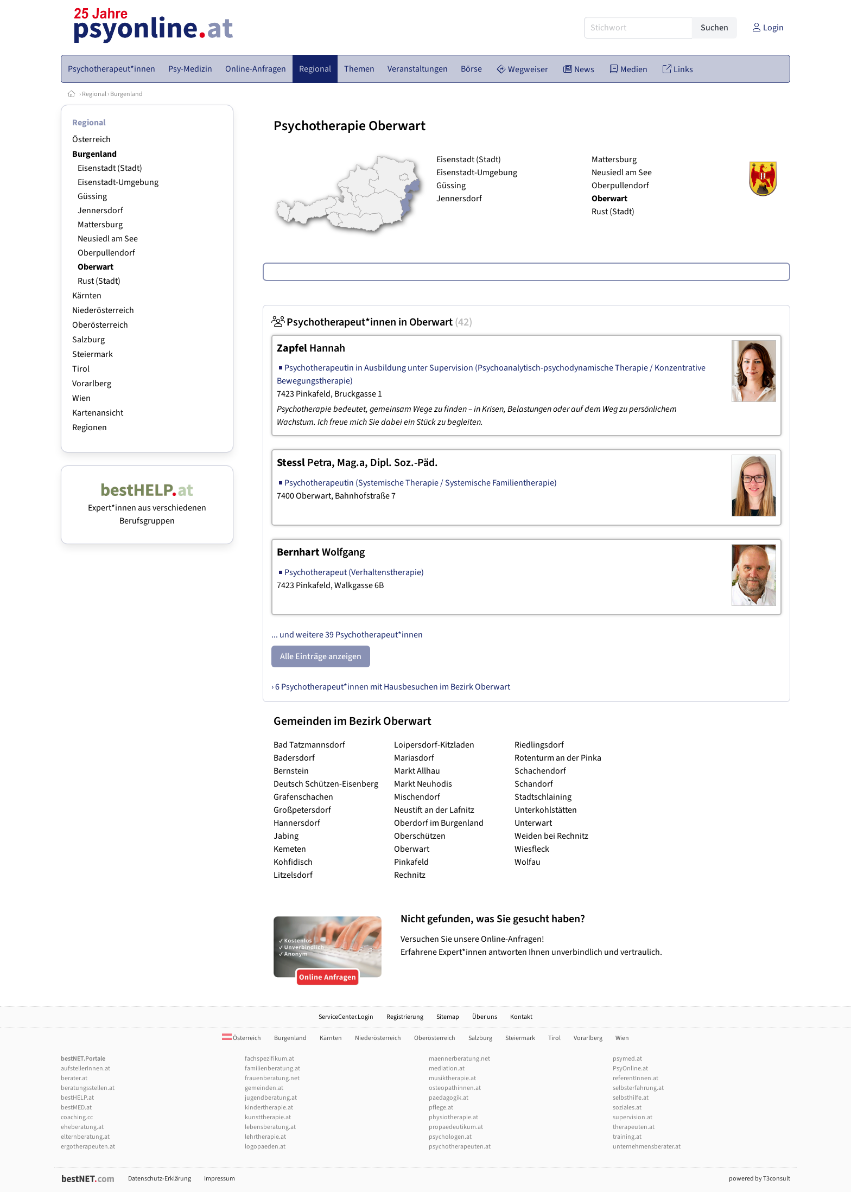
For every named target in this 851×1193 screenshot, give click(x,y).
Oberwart (95, 267)
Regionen (89, 427)
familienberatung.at (272, 1068)
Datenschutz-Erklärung (159, 1178)
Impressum (219, 1178)
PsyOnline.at (630, 1068)
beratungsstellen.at (88, 1088)
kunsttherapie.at (268, 1117)
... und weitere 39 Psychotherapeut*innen (347, 635)
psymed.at (627, 1058)
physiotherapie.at (453, 1117)
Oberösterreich (100, 325)
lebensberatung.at (270, 1127)
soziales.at (627, 1107)
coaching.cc (77, 1117)
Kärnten (86, 296)
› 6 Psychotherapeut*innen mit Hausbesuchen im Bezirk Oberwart (390, 687)
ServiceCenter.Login (346, 1017)
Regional (94, 94)
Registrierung (404, 1017)
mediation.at (447, 1068)
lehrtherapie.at (265, 1136)
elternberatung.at (85, 1136)
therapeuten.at (634, 1127)
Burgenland (126, 94)
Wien (81, 398)
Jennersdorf (100, 210)
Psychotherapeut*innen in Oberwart (371, 322)
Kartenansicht (97, 413)
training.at (627, 1136)
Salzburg (88, 340)
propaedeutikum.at (456, 1127)
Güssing (92, 196)
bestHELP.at (77, 1097)
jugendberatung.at (271, 1097)
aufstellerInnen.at (85, 1068)
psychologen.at (450, 1136)
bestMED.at (76, 1107)
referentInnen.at (635, 1078)
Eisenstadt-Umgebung (118, 182)
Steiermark (92, 354)
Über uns (484, 1017)
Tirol (81, 369)
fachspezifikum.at (269, 1058)
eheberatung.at (82, 1127)
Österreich (91, 139)
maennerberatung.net (459, 1058)
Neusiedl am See (108, 239)
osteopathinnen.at (455, 1088)
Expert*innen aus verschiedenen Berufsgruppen (147, 508)
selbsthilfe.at (631, 1097)
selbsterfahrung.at (638, 1088)
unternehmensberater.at (647, 1146)
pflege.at (441, 1107)
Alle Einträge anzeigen (320, 656)
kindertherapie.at (269, 1107)
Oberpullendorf (106, 253)
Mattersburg (100, 225)
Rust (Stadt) (99, 281)
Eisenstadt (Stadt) (110, 168)
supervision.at (632, 1117)
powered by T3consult (759, 1178)
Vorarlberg (91, 384)
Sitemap (447, 1017)
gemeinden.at (264, 1088)
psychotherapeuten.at (460, 1146)
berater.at (74, 1078)
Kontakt (521, 1017)
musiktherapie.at (452, 1078)
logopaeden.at (265, 1146)
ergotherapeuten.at (88, 1146)
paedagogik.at (448, 1097)
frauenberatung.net (272, 1078)
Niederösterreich (103, 310)
